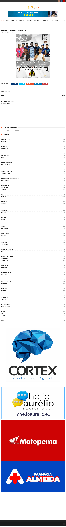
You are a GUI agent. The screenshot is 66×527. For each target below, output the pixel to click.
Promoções (5, 285)
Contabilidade (5, 186)
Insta (2, 24)
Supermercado (5, 298)
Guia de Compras (6, 234)
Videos (51, 21)
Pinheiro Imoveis (5, 280)
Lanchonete (5, 246)
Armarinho (4, 147)
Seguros (4, 296)
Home (2, 21)
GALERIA (4, 227)
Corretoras (5, 188)
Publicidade (4, 289)
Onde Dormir (45, 21)
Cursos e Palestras (6, 193)
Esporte (4, 218)
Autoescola (5, 154)
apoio (3, 145)
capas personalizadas (7, 163)
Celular (4, 168)
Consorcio (4, 184)
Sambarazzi (14, 21)
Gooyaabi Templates (23, 525)
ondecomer (4, 268)
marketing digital (6, 255)
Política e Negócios (6, 282)
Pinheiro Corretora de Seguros (9, 278)
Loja (3, 252)
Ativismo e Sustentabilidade (8, 152)
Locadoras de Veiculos (7, 250)
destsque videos (6, 207)
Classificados (5, 170)
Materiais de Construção (8, 257)
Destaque (4, 197)
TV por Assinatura (6, 305)
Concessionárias (6, 177)
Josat (3, 241)
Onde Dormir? (5, 266)
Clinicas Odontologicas (7, 172)
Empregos (57, 21)
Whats (7, 24)
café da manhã (5, 161)
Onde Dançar (37, 21)
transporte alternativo (7, 303)
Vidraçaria (4, 319)
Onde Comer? (5, 262)
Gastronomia (5, 230)
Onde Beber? (5, 259)
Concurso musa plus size (7, 181)
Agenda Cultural (9, 28)
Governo (4, 232)
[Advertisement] (33, 505)
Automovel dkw (5, 156)
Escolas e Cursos (6, 216)
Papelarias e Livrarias (6, 273)
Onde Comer (21, 21)
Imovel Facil (5, 239)
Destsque (4, 204)
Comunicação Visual (7, 175)
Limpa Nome (4, 248)
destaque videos (6, 200)
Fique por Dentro (6, 223)
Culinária (4, 191)
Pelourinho (4, 275)
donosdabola (5, 209)
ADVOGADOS (5, 138)
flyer (3, 225)
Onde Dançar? (5, 264)
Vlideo (3, 321)
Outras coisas (5, 271)
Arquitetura (5, 149)
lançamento (5, 243)
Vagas (3, 310)
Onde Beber (29, 21)
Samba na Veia (5, 291)
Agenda (7, 21)
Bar (3, 159)
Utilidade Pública (6, 307)
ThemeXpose (9, 525)
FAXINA (3, 220)
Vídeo (3, 312)
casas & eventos (6, 165)
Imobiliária (4, 236)
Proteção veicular (6, 287)
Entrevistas (4, 214)
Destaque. (4, 202)
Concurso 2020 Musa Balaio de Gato (10, 179)
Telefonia (4, 301)
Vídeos (3, 317)
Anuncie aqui (5, 142)
